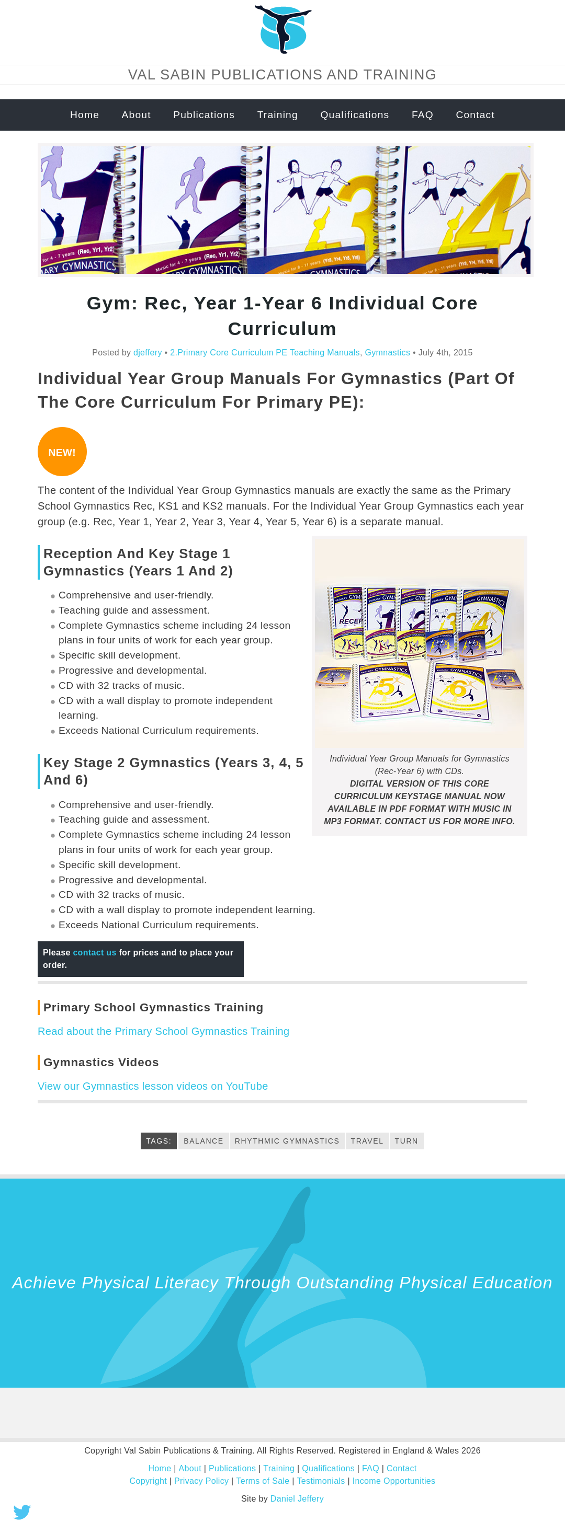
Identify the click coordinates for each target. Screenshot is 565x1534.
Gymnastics (387, 352)
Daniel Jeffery (297, 1498)
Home (84, 114)
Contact (475, 114)
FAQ (423, 114)
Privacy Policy (202, 1481)
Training (277, 114)
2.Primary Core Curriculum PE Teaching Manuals (265, 352)
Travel (367, 1141)
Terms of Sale (263, 1481)
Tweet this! (22, 1512)
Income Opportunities (393, 1481)
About (136, 114)
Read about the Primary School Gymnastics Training (163, 1031)
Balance (204, 1141)
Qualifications (354, 114)
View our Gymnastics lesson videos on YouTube (153, 1086)
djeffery (147, 352)
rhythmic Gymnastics (287, 1141)
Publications (204, 114)
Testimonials (321, 1481)
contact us (94, 952)
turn (407, 1141)
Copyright (148, 1481)
